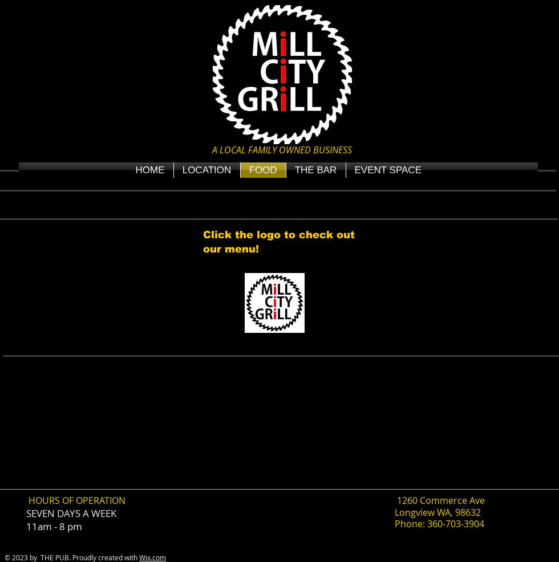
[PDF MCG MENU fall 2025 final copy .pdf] (275, 304)
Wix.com (152, 557)
